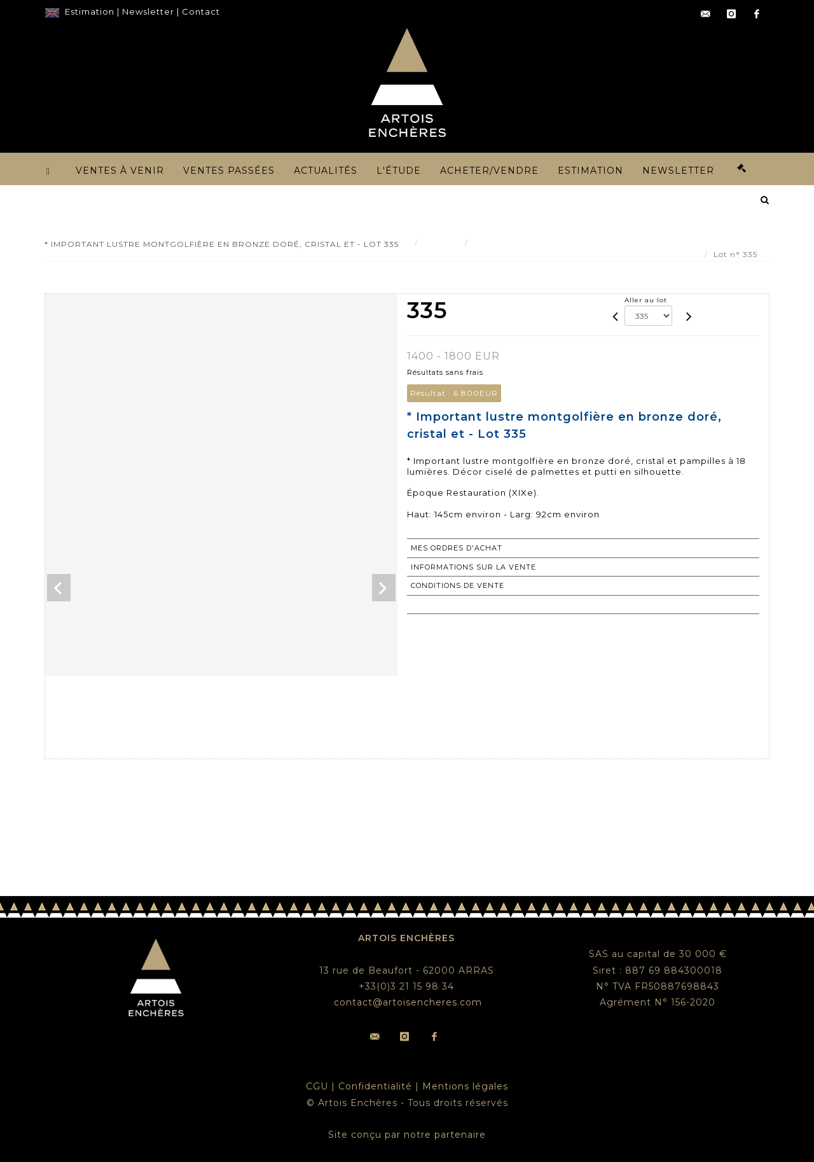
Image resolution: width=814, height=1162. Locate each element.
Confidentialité (375, 1086)
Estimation (89, 11)
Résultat (441, 243)
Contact (201, 11)
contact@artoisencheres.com (408, 1002)
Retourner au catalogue (469, 604)
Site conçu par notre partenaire (407, 1134)
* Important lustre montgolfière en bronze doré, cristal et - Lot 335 (617, 243)
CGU (317, 1086)
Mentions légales (465, 1086)
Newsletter (148, 11)
